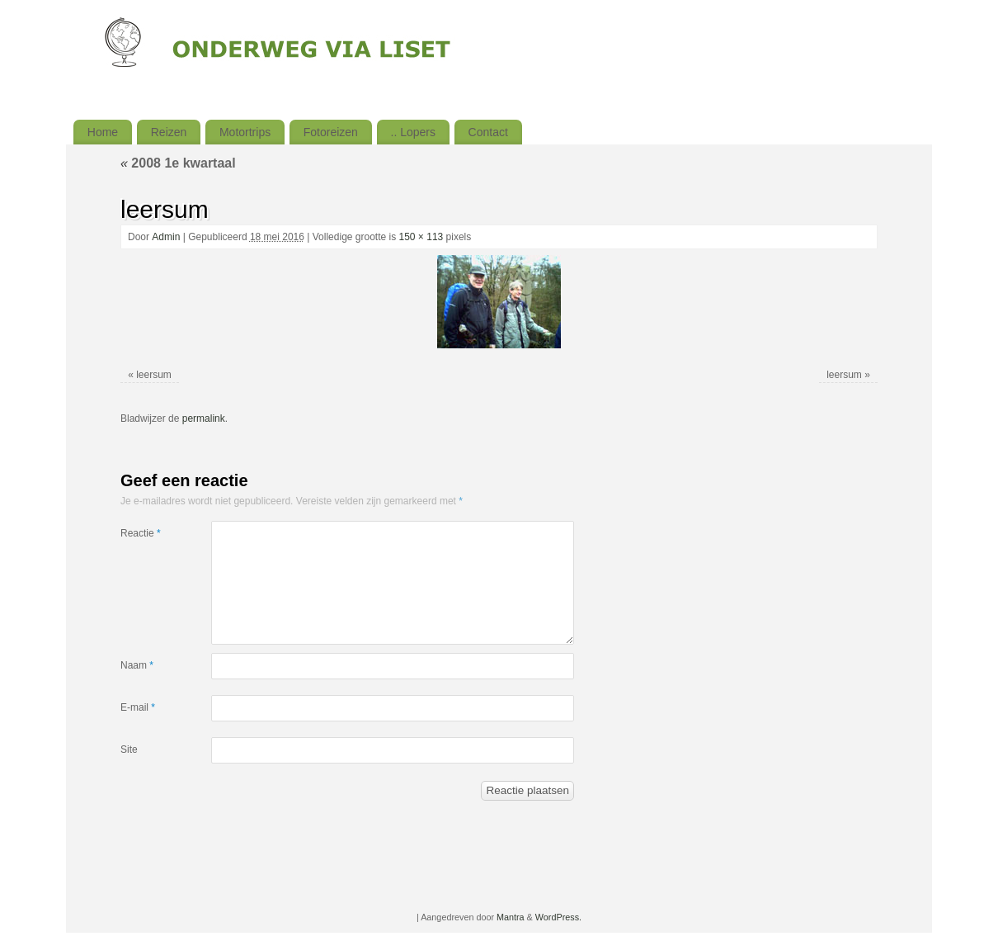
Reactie (140, 533)
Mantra (511, 917)
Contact (488, 132)
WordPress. (558, 917)
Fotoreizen (331, 132)
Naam (136, 665)
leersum (154, 375)
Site (129, 749)
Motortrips (245, 132)
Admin (166, 237)
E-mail (137, 707)
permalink (203, 418)
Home (102, 132)
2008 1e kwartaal (178, 163)
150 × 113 (421, 237)
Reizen (169, 132)
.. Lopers (413, 132)
